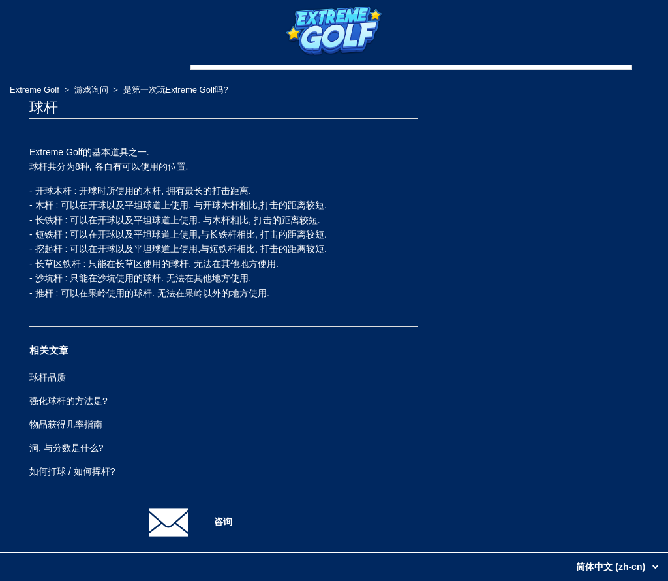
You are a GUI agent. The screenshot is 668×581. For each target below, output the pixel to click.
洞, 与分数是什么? (66, 448)
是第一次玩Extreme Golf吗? (175, 90)
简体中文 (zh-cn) (612, 566)
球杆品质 (47, 377)
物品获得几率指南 (65, 424)
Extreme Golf (34, 90)
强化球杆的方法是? (68, 401)
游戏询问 (91, 90)
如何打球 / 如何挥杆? (72, 471)
